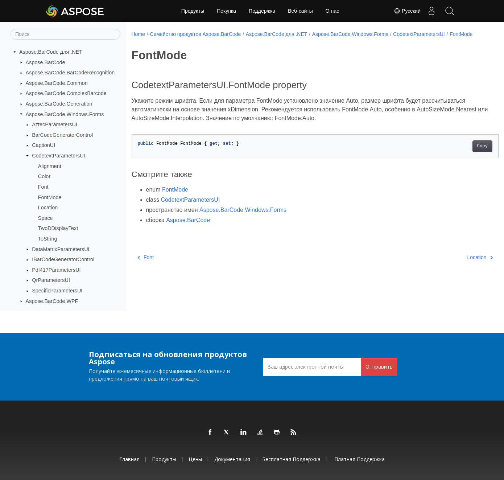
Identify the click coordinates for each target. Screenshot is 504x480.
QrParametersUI (51, 280)
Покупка (226, 11)
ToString (47, 239)
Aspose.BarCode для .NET (50, 52)
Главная (129, 459)
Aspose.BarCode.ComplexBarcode (66, 93)
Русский (407, 11)
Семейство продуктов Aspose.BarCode (195, 34)
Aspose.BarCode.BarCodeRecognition (70, 72)
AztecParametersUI (54, 124)
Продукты (192, 11)
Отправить (379, 366)
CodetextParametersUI (58, 156)
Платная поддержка (359, 459)
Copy (457, 153)
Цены (195, 459)
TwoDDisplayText (58, 228)
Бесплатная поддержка (291, 459)
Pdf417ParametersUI (56, 270)
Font (43, 187)
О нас (332, 11)
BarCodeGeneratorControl (62, 135)
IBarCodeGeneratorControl (63, 259)
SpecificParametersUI (57, 291)
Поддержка (262, 11)
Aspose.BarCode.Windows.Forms (65, 114)
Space (45, 218)
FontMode (50, 197)
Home (138, 34)
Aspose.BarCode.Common (57, 83)
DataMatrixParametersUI (60, 249)
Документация (232, 459)
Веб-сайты (300, 11)
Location (48, 207)
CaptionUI (43, 145)
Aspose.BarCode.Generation (59, 104)
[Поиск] (65, 34)
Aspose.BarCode (45, 62)
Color (44, 176)
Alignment (49, 166)
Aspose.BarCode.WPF (52, 301)
